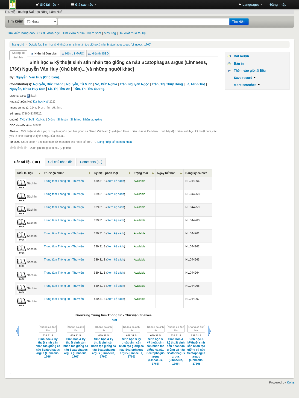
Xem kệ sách (115, 181)
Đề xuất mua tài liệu (133, 33)
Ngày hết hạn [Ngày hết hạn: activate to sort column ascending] (166, 173)
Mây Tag (110, 33)
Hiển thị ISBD (100, 53)
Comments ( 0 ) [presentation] (91, 162)
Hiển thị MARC (74, 53)
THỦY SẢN (27, 119)
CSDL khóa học (48, 33)
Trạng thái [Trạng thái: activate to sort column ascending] (141, 173)
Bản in (239, 63)
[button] (47, 4)
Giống (51, 119)
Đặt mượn (241, 56)
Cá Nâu (40, 119)
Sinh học (75, 119)
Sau (18, 331)
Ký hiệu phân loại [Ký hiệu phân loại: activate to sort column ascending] (106, 173)
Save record (244, 78)
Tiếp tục (209, 331)
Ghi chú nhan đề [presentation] (60, 162)
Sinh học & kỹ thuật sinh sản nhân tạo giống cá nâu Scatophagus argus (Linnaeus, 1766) (90, 44)
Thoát (113, 319)
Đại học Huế (41, 101)
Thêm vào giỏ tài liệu (250, 70)
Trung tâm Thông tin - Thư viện (20, 4)
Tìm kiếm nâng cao (21, 33)
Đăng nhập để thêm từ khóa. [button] (114, 141)
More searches (247, 85)
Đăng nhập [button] (278, 4)
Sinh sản (62, 119)
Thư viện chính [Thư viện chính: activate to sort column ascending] (54, 173)
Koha (290, 382)
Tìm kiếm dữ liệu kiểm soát (81, 33)
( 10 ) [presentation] (27, 162)
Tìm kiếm (15, 21)
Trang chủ (18, 44)
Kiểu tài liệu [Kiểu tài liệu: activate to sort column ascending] (25, 173)
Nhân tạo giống (92, 119)
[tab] (27, 162)
